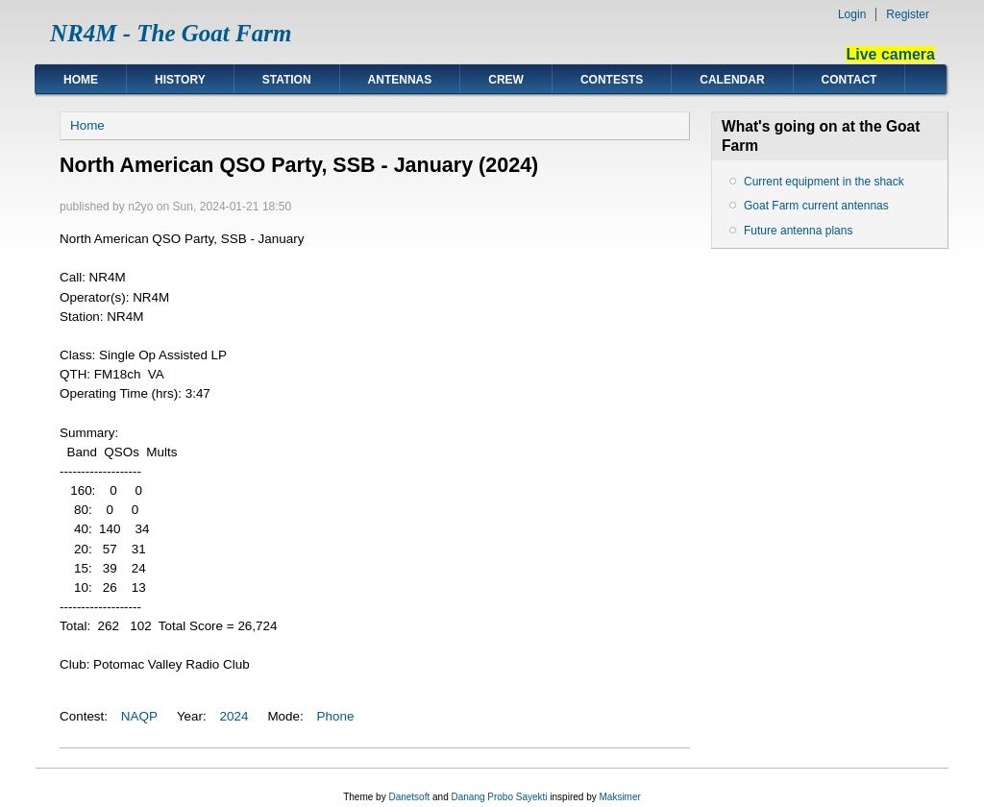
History (180, 79)
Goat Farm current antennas (816, 205)
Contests (611, 79)
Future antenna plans (798, 230)
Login (852, 14)
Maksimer (619, 797)
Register (907, 14)
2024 (234, 716)
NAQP (139, 716)
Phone (336, 716)
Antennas (400, 79)
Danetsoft (409, 797)
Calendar (732, 79)
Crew (506, 79)
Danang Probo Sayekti (499, 797)
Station (286, 79)
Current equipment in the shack (824, 181)
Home (80, 79)
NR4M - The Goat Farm (170, 33)
